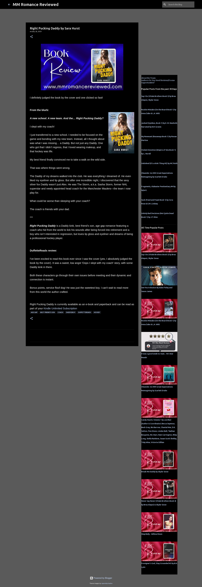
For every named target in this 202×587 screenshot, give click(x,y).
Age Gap (34, 312)
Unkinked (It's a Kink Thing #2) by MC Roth (159, 163)
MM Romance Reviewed (35, 4)
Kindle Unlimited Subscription (60, 308)
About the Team (148, 78)
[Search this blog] (180, 4)
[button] (31, 37)
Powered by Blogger (101, 578)
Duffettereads (84, 312)
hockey (97, 312)
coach (60, 312)
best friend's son (47, 312)
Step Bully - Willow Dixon (151, 534)
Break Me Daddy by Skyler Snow (154, 472)
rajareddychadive (106, 583)
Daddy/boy (70, 312)
